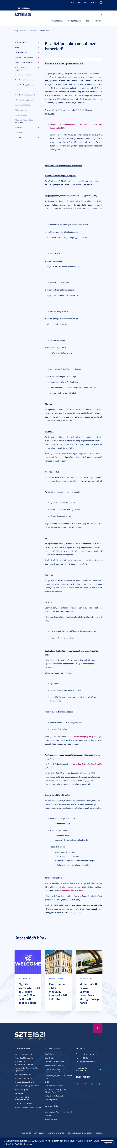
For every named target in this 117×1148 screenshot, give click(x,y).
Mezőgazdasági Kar (21, 1089)
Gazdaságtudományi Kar (23, 1078)
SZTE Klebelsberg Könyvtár (54, 1065)
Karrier (98, 20)
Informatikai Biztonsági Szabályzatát (86, 764)
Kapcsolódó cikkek (25, 978)
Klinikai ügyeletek (51, 1119)
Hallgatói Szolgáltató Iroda (54, 1096)
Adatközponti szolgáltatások (25, 57)
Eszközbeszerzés (44, 31)
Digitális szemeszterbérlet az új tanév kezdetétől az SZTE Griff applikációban (29, 993)
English (93, 3)
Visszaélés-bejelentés (55, 1133)
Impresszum (88, 1133)
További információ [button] (23, 1144)
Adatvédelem (39, 1133)
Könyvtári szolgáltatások (23, 62)
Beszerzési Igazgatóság (83, 736)
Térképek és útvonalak (81, 1069)
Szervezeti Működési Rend (54, 1061)
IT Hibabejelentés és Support (25, 95)
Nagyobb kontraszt (101, 2)
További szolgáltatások (23, 105)
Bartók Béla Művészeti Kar (24, 1058)
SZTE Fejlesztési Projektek (54, 1086)
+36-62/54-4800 (86, 1058)
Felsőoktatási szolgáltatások (25, 100)
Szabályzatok (49, 1058)
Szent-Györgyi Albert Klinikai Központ (58, 1112)
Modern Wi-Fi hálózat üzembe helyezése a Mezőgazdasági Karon (89, 993)
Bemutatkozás (57, 20)
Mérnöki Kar (19, 1093)
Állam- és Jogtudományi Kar (24, 1054)
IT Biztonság (19, 127)
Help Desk (70, 3)
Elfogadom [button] (107, 1143)
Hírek (87, 20)
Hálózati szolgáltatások (23, 80)
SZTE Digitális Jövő (51, 1099)
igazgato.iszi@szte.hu (87, 1061)
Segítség (99, 1133)
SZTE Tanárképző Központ (24, 1103)
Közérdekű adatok (74, 1133)
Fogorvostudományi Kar (23, 1074)
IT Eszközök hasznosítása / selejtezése (24, 121)
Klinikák (48, 1115)
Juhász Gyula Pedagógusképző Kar (27, 1086)
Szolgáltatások (74, 20)
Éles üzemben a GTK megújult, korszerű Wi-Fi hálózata (58, 991)
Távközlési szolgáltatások (24, 75)
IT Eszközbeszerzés (31, 31)
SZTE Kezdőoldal (24, 8)
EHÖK (47, 1082)
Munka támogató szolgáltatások (21, 68)
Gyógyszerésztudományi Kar (25, 1082)
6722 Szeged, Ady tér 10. (88, 1054)
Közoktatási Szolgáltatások (24, 85)
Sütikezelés (26, 1133)
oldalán (91, 607)
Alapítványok (49, 1054)
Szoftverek (18, 90)
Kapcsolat (82, 3)
